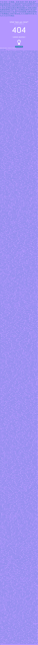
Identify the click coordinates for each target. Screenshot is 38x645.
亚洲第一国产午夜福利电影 (11, 574)
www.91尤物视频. (5, 295)
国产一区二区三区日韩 (20, 434)
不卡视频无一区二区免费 (33, 55)
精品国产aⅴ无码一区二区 (32, 336)
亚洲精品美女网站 (12, 91)
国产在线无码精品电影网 (7, 533)
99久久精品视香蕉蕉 (3, 94)
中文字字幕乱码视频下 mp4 (27, 410)
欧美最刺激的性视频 (25, 397)
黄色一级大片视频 (27, 571)
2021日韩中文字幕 (4, 540)
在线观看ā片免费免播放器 (13, 353)
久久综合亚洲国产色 (15, 534)
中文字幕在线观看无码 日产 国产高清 (12, 413)
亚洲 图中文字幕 (28, 69)
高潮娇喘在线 (2, 509)
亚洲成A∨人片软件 (16, 404)
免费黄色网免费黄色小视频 (15, 217)
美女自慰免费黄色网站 (20, 431)
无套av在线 (21, 427)
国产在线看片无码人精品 (5, 619)
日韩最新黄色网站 (34, 454)
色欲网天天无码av (8, 112)
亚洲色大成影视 (28, 100)
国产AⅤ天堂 (17, 571)
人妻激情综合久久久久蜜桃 (7, 298)
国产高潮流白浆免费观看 (15, 107)
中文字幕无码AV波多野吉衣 (13, 255)
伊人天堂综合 (19, 378)
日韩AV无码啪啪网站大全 (23, 303)
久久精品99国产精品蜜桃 (14, 389)
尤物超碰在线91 (25, 435)
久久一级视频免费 (18, 492)
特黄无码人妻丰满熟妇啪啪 (27, 157)
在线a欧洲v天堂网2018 (31, 506)
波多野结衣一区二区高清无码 (14, 396)
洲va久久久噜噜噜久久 (10, 269)
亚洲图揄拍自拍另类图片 (17, 147)
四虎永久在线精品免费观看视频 (10, 59)
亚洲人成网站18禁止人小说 (10, 629)
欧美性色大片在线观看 (22, 480)
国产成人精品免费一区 (5, 458)
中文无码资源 (11, 326)
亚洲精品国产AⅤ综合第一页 (21, 247)
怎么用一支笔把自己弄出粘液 (5, 95)
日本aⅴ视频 (34, 482)
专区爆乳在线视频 (30, 499)
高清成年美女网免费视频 (9, 642)
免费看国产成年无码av (23, 298)
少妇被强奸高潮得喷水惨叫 (13, 572)
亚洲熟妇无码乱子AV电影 (18, 595)
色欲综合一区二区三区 (10, 94)
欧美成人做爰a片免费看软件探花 (32, 406)
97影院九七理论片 (7, 62)
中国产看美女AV (3, 249)
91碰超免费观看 (7, 165)
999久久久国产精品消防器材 (4, 396)
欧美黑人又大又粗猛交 (24, 249)
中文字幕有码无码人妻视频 (17, 318)
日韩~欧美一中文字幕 (23, 150)
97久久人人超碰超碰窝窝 (28, 270)
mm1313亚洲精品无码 (27, 63)
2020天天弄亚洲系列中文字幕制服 (8, 506)
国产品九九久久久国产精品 (15, 515)
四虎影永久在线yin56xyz (9, 541)
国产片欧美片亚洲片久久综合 (10, 571)
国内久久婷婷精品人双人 (20, 423)
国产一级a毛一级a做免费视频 (31, 221)
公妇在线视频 (25, 218)
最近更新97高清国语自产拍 (26, 513)
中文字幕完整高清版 (23, 74)
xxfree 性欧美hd (18, 81)
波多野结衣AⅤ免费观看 (22, 613)
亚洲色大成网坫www (14, 581)
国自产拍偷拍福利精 (8, 260)
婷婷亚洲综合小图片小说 (11, 327)
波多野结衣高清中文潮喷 (27, 483)
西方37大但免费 (2, 404)
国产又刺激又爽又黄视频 (21, 575)
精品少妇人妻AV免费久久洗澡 (24, 515)
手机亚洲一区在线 (14, 543)
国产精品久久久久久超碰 (8, 173)
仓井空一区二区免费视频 (25, 83)
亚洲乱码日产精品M (20, 73)
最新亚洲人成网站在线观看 (26, 498)
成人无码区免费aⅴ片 (13, 168)
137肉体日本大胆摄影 (10, 231)
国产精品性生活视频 (15, 538)
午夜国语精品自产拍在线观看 (28, 242)
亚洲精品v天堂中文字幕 (13, 407)
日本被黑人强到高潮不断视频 (7, 241)
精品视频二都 (30, 141)
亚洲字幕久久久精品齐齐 (15, 343)
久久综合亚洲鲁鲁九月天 (29, 301)
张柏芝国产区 (9, 557)
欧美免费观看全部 (20, 189)
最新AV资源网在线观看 (24, 570)
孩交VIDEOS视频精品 (6, 253)
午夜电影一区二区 (19, 256)
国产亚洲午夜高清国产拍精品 (23, 65)
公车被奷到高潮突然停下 (7, 145)
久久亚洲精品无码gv (5, 627)
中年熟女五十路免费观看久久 (23, 623)
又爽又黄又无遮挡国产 (4, 136)
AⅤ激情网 (35, 133)
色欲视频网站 (18, 70)
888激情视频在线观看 (28, 182)
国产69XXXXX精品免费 (21, 505)
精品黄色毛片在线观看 (16, 454)
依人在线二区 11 (32, 152)
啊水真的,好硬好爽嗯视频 (23, 561)
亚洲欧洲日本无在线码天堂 (21, 236)
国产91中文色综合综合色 (27, 514)
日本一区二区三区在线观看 (7, 462)
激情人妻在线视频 (4, 258)
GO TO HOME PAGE (19, 46)
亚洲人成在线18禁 (6, 431)
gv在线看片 (35, 495)
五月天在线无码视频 (14, 575)
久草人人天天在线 (5, 354)
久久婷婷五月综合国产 (27, 329)
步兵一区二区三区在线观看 (11, 161)
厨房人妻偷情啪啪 (27, 72)
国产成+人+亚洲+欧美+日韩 (29, 311)
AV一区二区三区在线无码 (12, 494)
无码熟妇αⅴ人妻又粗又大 (6, 166)
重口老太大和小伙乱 (14, 388)
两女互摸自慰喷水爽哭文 (25, 462)
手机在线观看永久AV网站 (4, 218)
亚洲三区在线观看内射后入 (21, 132)
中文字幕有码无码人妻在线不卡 (14, 632)
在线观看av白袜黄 (20, 351)
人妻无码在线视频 (17, 481)
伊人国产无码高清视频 (19, 398)
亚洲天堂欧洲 (24, 158)
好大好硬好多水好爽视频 (26, 334)
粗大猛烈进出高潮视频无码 (16, 586)
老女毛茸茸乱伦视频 (13, 52)
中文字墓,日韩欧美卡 (12, 592)
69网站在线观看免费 (31, 259)
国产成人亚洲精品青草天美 (24, 632)
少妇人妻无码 (10, 83)
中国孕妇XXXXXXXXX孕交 (6, 484)
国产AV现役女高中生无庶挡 (9, 493)
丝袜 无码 (18, 504)
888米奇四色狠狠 (9, 429)
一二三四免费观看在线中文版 (32, 77)
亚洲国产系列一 (28, 566)
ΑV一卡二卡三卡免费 (31, 220)
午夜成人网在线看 (15, 480)
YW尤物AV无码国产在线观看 (27, 66)
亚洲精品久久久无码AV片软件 (5, 489)
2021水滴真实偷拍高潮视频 (24, 638)
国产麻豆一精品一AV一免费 (24, 306)
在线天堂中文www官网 (27, 494)
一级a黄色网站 (7, 355)
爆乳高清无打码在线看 (21, 495)
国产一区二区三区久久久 (6, 168)
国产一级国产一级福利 (22, 594)
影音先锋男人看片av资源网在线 (16, 535)
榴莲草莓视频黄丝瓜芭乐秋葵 (32, 308)
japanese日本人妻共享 (13, 559)
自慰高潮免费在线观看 (14, 66)
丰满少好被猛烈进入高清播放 (23, 178)
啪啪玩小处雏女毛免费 (15, 542)
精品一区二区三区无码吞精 (13, 322)
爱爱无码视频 (27, 55)
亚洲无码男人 (6, 353)
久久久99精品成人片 (22, 301)
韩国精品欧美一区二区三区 (27, 189)
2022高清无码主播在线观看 (22, 619)
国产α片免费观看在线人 (26, 258)
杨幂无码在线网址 (13, 67)
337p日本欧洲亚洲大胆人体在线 (7, 351)
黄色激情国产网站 (3, 328)
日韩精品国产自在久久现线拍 (26, 412)
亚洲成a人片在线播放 (12, 399)
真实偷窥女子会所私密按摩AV (5, 98)
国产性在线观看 (28, 257)
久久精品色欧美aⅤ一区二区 (28, 246)
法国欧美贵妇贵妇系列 (19, 627)
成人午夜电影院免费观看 (24, 224)
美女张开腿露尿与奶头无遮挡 (10, 133)
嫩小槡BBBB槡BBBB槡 (27, 310)
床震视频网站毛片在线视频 (24, 335)
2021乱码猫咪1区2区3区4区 (23, 499)
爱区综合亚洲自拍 (19, 165)
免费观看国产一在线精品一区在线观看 (21, 93)
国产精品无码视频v (18, 510)
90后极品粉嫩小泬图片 (13, 458)
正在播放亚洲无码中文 (6, 272)
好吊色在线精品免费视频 (20, 455)
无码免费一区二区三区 (32, 224)
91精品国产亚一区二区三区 (20, 133)
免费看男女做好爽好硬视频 (28, 553)
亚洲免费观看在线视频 (15, 71)
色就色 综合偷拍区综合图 (9, 144)
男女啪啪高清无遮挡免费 (8, 454)
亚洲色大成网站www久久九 (8, 162)
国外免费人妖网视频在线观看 (26, 625)
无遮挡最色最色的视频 (8, 538)
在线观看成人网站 (23, 179)
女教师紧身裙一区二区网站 (20, 293)
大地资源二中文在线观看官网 (31, 229)
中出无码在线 (30, 472)
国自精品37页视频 (8, 107)
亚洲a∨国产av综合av (16, 164)
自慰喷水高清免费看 (29, 409)
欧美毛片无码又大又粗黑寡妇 (4, 510)
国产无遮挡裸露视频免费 (13, 234)
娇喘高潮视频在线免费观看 (31, 272)
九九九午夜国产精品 (9, 480)
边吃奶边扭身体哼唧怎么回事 (16, 462)
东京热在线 (5, 374)
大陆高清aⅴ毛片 (17, 424)
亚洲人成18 (20, 99)
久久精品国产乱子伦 (32, 340)
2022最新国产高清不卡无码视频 (18, 329)
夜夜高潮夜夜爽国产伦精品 (8, 347)
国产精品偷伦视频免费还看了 (19, 269)
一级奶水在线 (17, 257)
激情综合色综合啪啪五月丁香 (15, 507)
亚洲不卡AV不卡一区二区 (11, 293)
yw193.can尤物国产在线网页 (11, 296)
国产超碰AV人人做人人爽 (25, 545)
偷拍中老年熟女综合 (4, 106)
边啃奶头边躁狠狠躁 (33, 562)
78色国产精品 (35, 508)
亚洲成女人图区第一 (28, 243)
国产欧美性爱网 (18, 545)
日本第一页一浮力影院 (27, 578)
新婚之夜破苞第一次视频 (12, 391)
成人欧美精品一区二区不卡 (27, 589)
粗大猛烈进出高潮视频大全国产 (17, 557)
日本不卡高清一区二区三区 (25, 395)
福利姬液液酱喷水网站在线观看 (18, 63)
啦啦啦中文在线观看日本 (6, 497)
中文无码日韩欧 (15, 77)
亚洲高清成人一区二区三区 (11, 336)
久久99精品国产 (19, 307)
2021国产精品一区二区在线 (9, 418)
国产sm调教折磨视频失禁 (29, 495)
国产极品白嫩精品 (9, 74)
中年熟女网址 (20, 514)
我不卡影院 (32, 138)
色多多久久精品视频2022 (10, 102)
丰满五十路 (4, 470)
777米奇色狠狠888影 (3, 72)
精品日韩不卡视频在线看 (12, 300)
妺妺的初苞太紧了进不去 (26, 248)
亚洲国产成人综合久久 (14, 569)
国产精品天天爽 (22, 622)
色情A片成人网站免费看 (27, 137)
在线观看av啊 (12, 382)
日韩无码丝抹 (9, 513)
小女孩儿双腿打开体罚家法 (31, 263)
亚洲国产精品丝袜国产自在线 (17, 549)
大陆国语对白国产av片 (32, 614)
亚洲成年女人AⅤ (26, 512)
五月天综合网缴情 (9, 163)
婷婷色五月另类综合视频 (29, 421)
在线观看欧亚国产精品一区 (23, 114)
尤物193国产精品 (24, 556)
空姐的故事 (33, 630)
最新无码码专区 (14, 183)
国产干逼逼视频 (5, 386)
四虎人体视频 (19, 477)
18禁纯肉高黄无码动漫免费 (15, 60)
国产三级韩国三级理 (17, 82)
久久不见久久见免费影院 (11, 257)
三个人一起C (33, 73)
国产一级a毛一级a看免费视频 (18, 418)
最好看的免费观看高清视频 (27, 255)
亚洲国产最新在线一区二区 (4, 572)
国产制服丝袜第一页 (17, 377)
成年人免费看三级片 (6, 628)
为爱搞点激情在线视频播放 (30, 473)
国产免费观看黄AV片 (19, 483)
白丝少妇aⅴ (14, 132)
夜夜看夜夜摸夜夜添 (19, 332)
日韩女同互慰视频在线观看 (8, 395)
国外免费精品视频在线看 (13, 247)
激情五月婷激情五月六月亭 (10, 222)
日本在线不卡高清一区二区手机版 (24, 108)
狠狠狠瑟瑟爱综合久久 (23, 626)
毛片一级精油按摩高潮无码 (29, 453)
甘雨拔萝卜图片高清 (16, 265)
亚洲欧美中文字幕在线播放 (5, 178)
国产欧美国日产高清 (12, 149)
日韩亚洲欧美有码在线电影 (7, 583)
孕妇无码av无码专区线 (14, 238)
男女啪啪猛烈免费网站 (29, 247)
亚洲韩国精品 (6, 247)
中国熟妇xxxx (26, 308)
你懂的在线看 (24, 307)
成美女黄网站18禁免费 (31, 151)
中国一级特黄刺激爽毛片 (22, 338)
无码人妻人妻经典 (11, 636)
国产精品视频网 (27, 183)
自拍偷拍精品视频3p (8, 174)
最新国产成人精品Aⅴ (6, 271)
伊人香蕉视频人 (11, 579)
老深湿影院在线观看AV (27, 267)
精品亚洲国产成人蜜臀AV (27, 590)
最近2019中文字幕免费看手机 (12, 419)
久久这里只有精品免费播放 (6, 569)
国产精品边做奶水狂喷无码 (25, 292)
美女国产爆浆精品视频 (3, 293)
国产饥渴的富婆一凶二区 (21, 421)
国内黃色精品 (27, 315)
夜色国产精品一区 (5, 187)
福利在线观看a (11, 552)
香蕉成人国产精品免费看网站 (8, 410)
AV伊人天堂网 (34, 472)
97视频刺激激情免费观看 (10, 631)
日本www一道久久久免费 (27, 90)
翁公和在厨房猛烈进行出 (24, 325)
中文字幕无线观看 (22, 193)
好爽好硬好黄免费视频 (6, 505)
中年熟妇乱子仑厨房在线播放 (31, 307)
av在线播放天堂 (16, 326)
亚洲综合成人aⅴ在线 (25, 478)
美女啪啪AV (9, 430)
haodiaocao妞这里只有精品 (20, 379)
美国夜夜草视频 (22, 241)
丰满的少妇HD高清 (32, 433)
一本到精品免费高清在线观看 (24, 217)
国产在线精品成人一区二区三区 (14, 305)
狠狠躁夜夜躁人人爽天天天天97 (30, 411)
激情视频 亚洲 (10, 106)
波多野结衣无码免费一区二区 (18, 591)
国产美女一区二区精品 (28, 168)
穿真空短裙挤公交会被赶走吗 (9, 463)
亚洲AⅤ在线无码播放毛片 (25, 319)
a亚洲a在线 (17, 320)
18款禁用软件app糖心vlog (12, 80)
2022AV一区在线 (31, 163)
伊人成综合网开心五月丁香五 (4, 632)
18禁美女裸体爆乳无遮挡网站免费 (31, 237)
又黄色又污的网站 (21, 242)
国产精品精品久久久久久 (31, 155)
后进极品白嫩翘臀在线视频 (14, 237)
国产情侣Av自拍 (16, 479)
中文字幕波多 (6, 213)
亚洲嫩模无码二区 (19, 432)
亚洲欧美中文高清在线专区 (11, 113)
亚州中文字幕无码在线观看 (28, 458)
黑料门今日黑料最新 (24, 181)
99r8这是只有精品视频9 (10, 568)
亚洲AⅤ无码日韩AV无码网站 (24, 304)
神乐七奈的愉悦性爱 (33, 563)
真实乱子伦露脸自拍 (14, 98)
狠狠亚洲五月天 (32, 426)
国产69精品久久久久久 (25, 212)
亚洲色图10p (35, 84)
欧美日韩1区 (34, 383)
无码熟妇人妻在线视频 (12, 627)
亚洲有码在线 (22, 571)
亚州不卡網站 (7, 620)
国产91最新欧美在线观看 (29, 156)
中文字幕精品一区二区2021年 (23, 534)
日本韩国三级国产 (18, 550)
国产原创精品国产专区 (15, 344)
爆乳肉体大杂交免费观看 (28, 223)
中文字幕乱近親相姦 (9, 640)
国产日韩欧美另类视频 (33, 145)
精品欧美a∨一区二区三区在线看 (32, 327)
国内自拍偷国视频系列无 (20, 228)
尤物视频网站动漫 (32, 81)
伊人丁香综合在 (26, 488)
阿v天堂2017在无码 (23, 87)
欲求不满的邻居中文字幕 (30, 239)
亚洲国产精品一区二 (29, 317)
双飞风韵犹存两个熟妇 (24, 177)
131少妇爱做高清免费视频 (28, 585)
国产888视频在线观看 (6, 317)
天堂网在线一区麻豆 (25, 496)
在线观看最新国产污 (22, 100)
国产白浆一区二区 (21, 581)
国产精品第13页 (10, 386)
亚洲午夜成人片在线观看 (11, 426)
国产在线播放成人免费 (14, 380)
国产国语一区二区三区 (31, 88)
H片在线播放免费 (21, 140)
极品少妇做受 (23, 70)
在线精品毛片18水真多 (14, 99)
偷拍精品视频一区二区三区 (16, 341)
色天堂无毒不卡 (13, 422)
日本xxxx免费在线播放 (22, 430)
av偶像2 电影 (7, 405)
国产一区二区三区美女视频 (26, 138)
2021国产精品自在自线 (29, 464)
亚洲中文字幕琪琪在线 (12, 405)
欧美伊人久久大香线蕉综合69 (7, 461)
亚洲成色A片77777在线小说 (32, 378)
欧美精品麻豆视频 (20, 157)
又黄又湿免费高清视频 (27, 541)
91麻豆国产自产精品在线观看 (31, 613)
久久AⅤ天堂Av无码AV (12, 635)
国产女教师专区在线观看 (21, 142)
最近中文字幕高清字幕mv (12, 228)
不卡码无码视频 (16, 567)
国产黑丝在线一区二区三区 (33, 634)
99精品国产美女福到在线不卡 (18, 56)
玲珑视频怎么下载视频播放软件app (30, 103)
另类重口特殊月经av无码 (12, 485)
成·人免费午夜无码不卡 (33, 191)
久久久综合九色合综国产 (23, 62)
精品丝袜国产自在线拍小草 (11, 97)
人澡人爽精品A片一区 (6, 562)
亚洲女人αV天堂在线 (6, 233)
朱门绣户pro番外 (33, 295)
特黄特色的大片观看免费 (14, 352)
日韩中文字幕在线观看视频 (31, 477)
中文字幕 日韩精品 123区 (21, 425)
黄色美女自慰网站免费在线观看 (12, 511)
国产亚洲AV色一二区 (32, 147)
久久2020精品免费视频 (18, 171)
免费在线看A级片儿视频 (24, 102)
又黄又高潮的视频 (32, 315)
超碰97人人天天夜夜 (8, 535)
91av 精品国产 (19, 184)
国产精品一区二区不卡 (22, 84)
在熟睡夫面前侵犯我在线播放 (17, 640)
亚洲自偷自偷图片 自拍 (29, 575)
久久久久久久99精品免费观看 (10, 424)
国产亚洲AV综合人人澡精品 (20, 328)
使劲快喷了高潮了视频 (8, 191)
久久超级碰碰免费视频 (11, 275)
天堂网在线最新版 (29, 621)
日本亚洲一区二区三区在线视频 (8, 475)
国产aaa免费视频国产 (16, 384)
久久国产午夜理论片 (33, 319)
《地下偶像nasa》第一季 (20, 72)
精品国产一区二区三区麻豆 (6, 306)
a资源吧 (3, 408)
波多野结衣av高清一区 (31, 552)
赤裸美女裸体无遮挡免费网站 (32, 111)
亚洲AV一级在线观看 (26, 326)
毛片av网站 (8, 380)
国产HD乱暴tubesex (23, 257)
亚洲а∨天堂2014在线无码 (32, 408)
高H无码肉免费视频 (3, 516)
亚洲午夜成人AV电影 (25, 96)
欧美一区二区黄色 (9, 586)
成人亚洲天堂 (26, 244)
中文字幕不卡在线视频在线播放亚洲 (22, 419)
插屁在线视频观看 (33, 112)
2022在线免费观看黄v (8, 549)
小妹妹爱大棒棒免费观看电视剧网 (27, 414)
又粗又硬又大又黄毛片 (26, 295)
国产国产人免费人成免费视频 (28, 418)
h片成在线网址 (6, 544)
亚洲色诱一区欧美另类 (27, 403)
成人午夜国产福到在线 (23, 60)
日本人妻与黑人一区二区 (6, 338)
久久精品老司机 (12, 488)
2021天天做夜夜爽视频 (12, 55)
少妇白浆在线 (12, 58)
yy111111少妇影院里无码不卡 (23, 219)
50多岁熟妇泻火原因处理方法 (21, 399)
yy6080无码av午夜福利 (3, 633)
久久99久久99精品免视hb (4, 244)
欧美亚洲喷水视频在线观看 (27, 337)
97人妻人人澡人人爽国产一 (26, 487)
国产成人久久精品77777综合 (9, 153)
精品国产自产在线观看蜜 (33, 424)
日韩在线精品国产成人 (11, 564)
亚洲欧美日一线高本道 (4, 266)
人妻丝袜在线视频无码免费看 (11, 639)
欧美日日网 (3, 463)
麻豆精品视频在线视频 (24, 558)
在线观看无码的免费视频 (17, 493)
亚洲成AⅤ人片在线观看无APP (22, 511)
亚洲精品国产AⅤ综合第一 (28, 254)
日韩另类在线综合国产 (18, 348)
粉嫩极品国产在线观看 (12, 354)
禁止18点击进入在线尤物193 (30, 400)
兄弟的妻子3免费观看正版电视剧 (8, 329)
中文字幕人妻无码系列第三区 (16, 478)
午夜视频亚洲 (27, 273)
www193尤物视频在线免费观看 (31, 628)
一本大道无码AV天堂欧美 (19, 246)
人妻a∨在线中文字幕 (7, 323)
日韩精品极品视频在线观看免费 (12, 402)
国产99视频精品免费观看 (12, 545)
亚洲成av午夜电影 (19, 218)
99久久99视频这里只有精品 (19, 631)
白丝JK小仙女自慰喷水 (33, 571)
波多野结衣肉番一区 (17, 249)
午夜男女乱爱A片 (17, 222)
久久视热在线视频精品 (23, 188)
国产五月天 (13, 406)
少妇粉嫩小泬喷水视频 (11, 314)
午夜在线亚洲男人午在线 (27, 627)
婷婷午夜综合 (27, 140)
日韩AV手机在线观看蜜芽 (17, 83)
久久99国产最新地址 (29, 84)
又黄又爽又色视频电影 (22, 542)
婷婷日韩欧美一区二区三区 (19, 226)
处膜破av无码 (6, 492)
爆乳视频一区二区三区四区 (30, 271)
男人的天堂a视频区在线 (32, 238)
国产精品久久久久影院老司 (16, 254)
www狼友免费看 (31, 83)
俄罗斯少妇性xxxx (12, 381)
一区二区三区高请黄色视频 (15, 298)
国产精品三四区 (4, 419)
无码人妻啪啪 (13, 104)
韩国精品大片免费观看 (15, 241)
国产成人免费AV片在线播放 (15, 638)
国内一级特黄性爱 (21, 75)
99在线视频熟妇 (13, 484)
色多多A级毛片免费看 (8, 114)
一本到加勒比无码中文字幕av (21, 391)
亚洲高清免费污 (2, 421)
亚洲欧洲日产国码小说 (22, 406)
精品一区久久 (35, 62)
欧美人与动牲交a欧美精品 (17, 395)
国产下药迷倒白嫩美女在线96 (27, 415)
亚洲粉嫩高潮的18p (4, 426)
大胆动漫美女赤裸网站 (9, 82)
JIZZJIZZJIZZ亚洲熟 (26, 91)
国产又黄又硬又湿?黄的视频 (4, 432)
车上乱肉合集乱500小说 (10, 138)
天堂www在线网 (35, 260)
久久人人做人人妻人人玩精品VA (6, 428)
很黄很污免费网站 (32, 79)
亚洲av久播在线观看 (19, 149)
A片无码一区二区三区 (20, 543)
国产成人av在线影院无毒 (14, 390)
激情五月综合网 (25, 230)
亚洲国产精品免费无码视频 (33, 306)
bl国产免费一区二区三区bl (18, 110)
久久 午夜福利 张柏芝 (11, 476)
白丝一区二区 (27, 328)
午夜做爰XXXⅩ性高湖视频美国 (17, 180)
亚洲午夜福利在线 (14, 580)
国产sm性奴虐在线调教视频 (7, 467)
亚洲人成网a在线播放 (5, 326)
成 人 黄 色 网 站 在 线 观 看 (11, 72)
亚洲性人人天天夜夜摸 (32, 192)
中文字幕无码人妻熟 (17, 151)
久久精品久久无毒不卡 (12, 261)
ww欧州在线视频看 (10, 433)
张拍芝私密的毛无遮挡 (4, 415)
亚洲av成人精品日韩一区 (14, 456)
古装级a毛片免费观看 (24, 378)
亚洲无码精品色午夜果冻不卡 (26, 165)
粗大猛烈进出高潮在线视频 (21, 136)
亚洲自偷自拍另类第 (8, 542)
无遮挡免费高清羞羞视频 (12, 212)
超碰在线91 (13, 626)
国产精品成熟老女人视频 (8, 319)
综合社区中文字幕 (25, 429)
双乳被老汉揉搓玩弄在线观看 (20, 182)
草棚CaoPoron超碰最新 (4, 340)
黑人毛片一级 (4, 334)
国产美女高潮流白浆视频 (32, 99)
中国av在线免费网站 (27, 97)
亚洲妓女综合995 (30, 507)
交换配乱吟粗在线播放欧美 (11, 93)
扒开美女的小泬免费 (5, 54)
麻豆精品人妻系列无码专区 (8, 466)
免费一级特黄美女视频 (10, 258)
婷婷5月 (22, 254)
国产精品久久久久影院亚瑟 (21, 402)
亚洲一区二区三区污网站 (9, 487)
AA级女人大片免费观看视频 (10, 158)
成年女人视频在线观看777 (23, 461)
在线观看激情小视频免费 (8, 169)
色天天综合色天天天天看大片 (30, 391)
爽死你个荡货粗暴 (13, 313)
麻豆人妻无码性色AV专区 (25, 148)
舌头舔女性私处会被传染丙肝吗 (7, 548)
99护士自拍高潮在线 (34, 420)
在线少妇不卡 (18, 469)
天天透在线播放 (6, 423)
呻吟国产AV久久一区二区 (24, 341)
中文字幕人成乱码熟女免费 (31, 261)
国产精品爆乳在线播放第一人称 (7, 637)
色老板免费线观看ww (29, 489)
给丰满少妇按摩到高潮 (14, 75)
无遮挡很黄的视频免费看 (19, 172)
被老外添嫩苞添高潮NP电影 (19, 636)
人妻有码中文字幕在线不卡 (8, 385)
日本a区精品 (29, 475)
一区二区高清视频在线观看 (9, 171)
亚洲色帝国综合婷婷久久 (12, 190)
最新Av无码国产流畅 (10, 249)
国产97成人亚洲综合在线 (17, 642)
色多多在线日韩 (16, 143)
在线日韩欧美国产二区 (10, 615)
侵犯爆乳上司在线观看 (18, 589)
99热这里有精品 (9, 486)
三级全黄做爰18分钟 (4, 314)
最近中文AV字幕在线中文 (20, 554)
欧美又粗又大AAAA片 (6, 68)
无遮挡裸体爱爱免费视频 (12, 218)
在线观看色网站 (19, 485)
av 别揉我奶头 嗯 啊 (29, 320)
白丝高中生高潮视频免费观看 (18, 244)
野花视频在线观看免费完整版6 (30, 76)
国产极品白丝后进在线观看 (16, 346)
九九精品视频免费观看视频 (10, 593)
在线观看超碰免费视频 (12, 554)
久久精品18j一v (11, 266)
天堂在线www (34, 470)
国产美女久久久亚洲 (21, 233)
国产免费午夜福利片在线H (21, 186)
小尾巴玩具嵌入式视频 (30, 619)
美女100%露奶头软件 (30, 548)
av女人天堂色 (26, 455)
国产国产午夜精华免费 (12, 54)
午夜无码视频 (28, 179)
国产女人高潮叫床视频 (28, 502)
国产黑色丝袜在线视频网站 (22, 380)
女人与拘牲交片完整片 (4, 270)
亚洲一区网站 (16, 382)
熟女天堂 (1, 472)
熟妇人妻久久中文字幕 (27, 324)
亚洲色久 (28, 485)
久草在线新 (24, 387)
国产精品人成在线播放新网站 (19, 488)
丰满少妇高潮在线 (6, 330)
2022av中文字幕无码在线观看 (30, 620)
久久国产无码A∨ (32, 545)
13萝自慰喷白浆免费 (22, 167)
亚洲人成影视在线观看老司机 (26, 348)
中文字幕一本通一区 (29, 399)
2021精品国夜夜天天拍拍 (21, 566)
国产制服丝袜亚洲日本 (33, 245)
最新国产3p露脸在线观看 (12, 115)
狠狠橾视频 (20, 326)
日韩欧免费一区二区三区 (19, 294)
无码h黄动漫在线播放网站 (24, 82)
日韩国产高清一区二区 (29, 422)
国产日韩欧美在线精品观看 (6, 229)
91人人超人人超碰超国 (7, 331)
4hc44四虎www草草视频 (31, 347)
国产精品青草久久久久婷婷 (30, 587)
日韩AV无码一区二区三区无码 (10, 502)
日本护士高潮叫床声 (13, 184)
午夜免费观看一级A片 (6, 157)
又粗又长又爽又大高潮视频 (7, 254)
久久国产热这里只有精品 (29, 240)
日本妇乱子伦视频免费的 (6, 232)
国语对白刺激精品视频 (32, 82)
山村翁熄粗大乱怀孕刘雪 (13, 500)
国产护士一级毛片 (32, 162)
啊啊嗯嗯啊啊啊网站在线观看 (14, 178)
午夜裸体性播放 (8, 216)
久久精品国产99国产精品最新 (16, 76)
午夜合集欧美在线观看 (23, 272)
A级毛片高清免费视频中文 (19, 97)
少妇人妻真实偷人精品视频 (23, 538)
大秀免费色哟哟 (18, 195)
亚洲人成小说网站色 (28, 484)
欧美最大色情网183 (25, 340)
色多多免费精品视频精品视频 (18, 641)
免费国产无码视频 (33, 487)
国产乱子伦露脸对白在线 (23, 344)
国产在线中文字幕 (24, 583)
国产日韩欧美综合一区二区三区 (31, 390)
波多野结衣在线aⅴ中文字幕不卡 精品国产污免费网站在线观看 (16, 539)
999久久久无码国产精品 (33, 515)
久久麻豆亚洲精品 (22, 265)
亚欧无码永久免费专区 (29, 136)
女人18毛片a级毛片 (12, 482)
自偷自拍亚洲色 (18, 52)
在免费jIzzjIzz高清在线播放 (16, 175)
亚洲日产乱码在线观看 (12, 378)
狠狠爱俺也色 (11, 498)
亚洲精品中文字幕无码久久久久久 (29, 584)
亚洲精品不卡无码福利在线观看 (22, 374)
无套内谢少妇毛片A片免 (3, 307)
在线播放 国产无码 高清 (27, 105)
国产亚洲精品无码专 (27, 268)
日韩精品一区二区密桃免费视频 (24, 194)
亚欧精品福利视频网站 (28, 557)
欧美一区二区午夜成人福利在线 (29, 564)
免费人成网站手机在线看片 (31, 583)
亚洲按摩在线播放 (7, 92)
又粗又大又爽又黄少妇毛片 (17, 498)
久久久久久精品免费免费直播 (10, 401)
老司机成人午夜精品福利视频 (4, 379)
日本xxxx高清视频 (34, 58)
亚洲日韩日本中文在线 (7, 325)
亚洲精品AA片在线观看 (19, 551)
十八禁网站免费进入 (13, 497)
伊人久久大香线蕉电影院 (4, 398)
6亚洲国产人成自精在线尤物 (6, 75)
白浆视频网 (24, 216)
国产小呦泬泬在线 (32, 222)
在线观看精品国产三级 (5, 91)
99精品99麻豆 (29, 218)
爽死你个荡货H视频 (28, 113)
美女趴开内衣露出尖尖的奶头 (20, 313)
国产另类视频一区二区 (12, 152)
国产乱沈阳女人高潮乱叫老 (28, 252)
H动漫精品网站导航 (12, 492)
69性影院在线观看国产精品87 (6, 345)
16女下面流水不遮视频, (8, 478)
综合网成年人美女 (26, 94)
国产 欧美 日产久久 (35, 110)
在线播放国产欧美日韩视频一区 (12, 566)
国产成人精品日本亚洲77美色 (20, 592)
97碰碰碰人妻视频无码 (31, 176)
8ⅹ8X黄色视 (9, 104)
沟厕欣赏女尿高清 (10, 65)
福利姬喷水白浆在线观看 (23, 71)
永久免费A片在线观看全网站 (15, 577)
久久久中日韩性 (33, 267)
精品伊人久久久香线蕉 (22, 271)
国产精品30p (33, 498)
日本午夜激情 (17, 297)
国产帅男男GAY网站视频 (12, 156)
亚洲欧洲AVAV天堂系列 (22, 213)
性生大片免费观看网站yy (24, 141)
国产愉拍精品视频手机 (18, 629)
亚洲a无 (30, 454)
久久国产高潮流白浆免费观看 (30, 555)
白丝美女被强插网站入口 (15, 430)
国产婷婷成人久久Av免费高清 (23, 238)
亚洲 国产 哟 (28, 167)
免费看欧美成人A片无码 (30, 417)
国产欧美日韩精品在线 (18, 321)
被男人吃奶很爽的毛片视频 (10, 321)
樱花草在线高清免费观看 (9, 220)
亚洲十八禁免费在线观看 (10, 137)
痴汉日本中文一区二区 (14, 417)
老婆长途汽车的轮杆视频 (20, 80)
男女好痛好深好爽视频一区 (5, 623)
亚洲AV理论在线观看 (25, 162)
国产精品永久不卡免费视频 (16, 101)
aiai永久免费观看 (3, 103)
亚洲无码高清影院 (8, 193)
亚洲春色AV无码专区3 (8, 344)
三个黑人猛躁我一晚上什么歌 (6, 457)
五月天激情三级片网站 (11, 376)
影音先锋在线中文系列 (16, 169)
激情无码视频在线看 (3, 64)
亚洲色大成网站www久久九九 (7, 167)
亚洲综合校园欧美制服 (14, 349)
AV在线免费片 (23, 620)
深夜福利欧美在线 (19, 574)
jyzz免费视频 (28, 356)
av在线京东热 (20, 436)
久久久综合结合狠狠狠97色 (17, 576)
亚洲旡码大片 (35, 384)
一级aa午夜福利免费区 (18, 593)
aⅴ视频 (23, 557)
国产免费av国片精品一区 (15, 643)
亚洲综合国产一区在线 (3, 172)
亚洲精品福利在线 (16, 65)
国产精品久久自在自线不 (32, 544)
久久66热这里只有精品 (15, 618)
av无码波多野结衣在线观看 (13, 309)
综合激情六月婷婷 (24, 467)
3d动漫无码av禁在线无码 (15, 613)
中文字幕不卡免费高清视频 (10, 308)
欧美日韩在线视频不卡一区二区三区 (27, 533)
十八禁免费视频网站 (24, 151)
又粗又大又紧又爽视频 (12, 432)
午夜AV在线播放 (9, 235)
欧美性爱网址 (26, 634)
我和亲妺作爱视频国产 (26, 266)
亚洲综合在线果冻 (22, 404)
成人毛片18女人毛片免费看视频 (8, 491)
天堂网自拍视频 (2, 73)
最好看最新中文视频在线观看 (30, 594)
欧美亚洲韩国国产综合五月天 (26, 314)
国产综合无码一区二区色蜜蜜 (32, 471)
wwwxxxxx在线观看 (32, 169)
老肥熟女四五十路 (19, 152)
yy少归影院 (4, 137)
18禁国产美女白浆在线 (10, 103)
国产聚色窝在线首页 (5, 592)
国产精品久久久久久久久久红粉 (19, 252)
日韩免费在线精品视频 (4, 485)
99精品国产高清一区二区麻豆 (20, 67)
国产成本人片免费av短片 (16, 345)
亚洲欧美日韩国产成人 (23, 476)
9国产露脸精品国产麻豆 (11, 172)
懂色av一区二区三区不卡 (10, 563)
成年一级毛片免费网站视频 (30, 480)
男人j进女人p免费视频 (20, 494)
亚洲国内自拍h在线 (8, 499)
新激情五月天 (29, 461)
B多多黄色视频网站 (7, 61)
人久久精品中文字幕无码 (32, 435)
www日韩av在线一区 (28, 309)
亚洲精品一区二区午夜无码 (27, 154)
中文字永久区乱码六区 (5, 303)
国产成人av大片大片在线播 (5, 573)
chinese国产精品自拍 (21, 633)
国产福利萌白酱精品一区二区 (11, 470)
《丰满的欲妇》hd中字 (20, 584)
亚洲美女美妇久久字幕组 (18, 299)
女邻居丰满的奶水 (28, 349)
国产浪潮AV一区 (5, 578)
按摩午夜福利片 (3, 93)
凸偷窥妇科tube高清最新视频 (7, 139)
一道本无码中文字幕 (30, 54)
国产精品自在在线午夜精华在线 (7, 414)
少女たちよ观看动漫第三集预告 (17, 533)
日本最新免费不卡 (29, 559)
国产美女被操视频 (28, 540)
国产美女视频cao (31, 534)
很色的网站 (15, 189)
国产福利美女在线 (16, 433)
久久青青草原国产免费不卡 (6, 638)
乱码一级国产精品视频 (10, 536)
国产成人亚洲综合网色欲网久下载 (25, 64)
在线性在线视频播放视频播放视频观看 (23, 85)
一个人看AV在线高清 (27, 251)
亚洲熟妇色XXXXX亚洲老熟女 (23, 77)
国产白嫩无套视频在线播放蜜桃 (29, 146)
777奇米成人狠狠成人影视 (27, 299)
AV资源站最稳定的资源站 (16, 555)
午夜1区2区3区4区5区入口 (20, 300)
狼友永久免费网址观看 (16, 155)
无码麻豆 (17, 406)
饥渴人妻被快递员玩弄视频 (33, 638)
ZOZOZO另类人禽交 (6, 305)
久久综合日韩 (16, 594)
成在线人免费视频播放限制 (27, 398)
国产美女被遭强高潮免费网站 (32, 71)
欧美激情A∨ (16, 242)
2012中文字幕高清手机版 (5, 634)
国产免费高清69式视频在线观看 (32, 511)
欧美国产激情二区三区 (13, 134)
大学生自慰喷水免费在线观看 (7, 248)
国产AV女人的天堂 (19, 470)
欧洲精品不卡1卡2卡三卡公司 (31, 567)
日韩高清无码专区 (18, 245)
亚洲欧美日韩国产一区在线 (20, 383)
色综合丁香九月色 (29, 539)
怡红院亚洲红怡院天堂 (31, 219)
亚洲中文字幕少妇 (24, 54)
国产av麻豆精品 (35, 502)
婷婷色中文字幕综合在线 (28, 641)
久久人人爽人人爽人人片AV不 (14, 111)
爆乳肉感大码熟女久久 (24, 115)
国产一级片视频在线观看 (29, 274)
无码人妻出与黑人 (11, 56)
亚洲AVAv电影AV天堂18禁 (4, 635)
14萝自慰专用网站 (20, 630)
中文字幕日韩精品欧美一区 (9, 576)
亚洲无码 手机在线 (32, 624)
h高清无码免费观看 (29, 505)
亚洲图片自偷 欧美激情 (6, 400)
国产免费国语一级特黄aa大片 (25, 253)
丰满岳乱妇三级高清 (4, 460)
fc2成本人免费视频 (21, 310)
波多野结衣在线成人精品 (16, 176)
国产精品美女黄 (5, 240)
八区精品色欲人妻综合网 (25, 81)
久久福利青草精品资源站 (15, 400)
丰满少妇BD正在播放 (30, 561)
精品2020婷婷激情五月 (15, 490)
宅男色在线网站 (3, 429)
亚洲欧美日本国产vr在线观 (15, 219)
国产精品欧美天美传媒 (30, 467)
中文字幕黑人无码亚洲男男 (13, 619)
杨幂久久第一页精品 (7, 596)
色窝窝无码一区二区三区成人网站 (21, 261)
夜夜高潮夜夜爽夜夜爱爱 (29, 633)
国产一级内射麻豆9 (20, 544)
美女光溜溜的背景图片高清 (27, 294)
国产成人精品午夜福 (31, 596)
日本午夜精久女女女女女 (18, 506)
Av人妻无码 (16, 505)
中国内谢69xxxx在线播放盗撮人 (17, 556)
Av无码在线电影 (26, 631)
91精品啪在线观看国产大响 (16, 473)
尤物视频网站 (6, 636)
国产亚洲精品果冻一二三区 (11, 590)
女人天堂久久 (30, 586)
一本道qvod (32, 497)
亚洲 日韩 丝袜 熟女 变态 (17, 386)
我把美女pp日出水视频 (15, 139)
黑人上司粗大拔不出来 (27, 73)
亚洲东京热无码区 (32, 432)
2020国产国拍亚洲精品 (22, 221)
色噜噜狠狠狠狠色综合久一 (18, 568)
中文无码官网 (29, 343)
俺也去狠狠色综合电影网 (22, 417)
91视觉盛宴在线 (7, 66)
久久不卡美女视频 (4, 135)
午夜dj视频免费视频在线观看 (7, 626)
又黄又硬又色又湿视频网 (16, 260)
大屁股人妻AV (2, 425)
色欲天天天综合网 (4, 256)
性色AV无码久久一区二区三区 (4, 381)
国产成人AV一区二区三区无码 (27, 482)
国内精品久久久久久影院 (22, 413)
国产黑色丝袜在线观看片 (11, 383)
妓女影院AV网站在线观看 (34, 217)
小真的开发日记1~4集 (25, 147)
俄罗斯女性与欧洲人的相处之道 (27, 180)
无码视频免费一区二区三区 (20, 323)
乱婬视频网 (18, 333)
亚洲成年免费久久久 (8, 421)
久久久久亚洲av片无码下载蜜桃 (27, 353)
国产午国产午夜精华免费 (18, 258)
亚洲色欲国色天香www (9, 377)
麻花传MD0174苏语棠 (12, 270)
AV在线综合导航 (22, 384)
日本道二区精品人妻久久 (7, 474)
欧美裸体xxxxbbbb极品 (26, 420)
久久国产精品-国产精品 (20, 183)
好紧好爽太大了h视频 (24, 175)
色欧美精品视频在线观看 (6, 194)
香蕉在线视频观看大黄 (33, 376)
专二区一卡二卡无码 (15, 221)
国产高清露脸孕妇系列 (11, 398)
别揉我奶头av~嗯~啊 (16, 637)
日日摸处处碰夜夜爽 (33, 326)
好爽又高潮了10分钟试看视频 (15, 145)
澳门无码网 (8, 87)
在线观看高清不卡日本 (22, 394)
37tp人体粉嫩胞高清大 (32, 85)
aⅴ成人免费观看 (28, 110)
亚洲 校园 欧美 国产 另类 (33, 256)
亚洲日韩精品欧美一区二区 (24, 305)
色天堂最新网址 (19, 340)
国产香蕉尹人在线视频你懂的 (10, 403)
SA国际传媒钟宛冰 (11, 148)
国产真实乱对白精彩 (13, 356)
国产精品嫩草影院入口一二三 (15, 53)
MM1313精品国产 (3, 82)
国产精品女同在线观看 (25, 332)
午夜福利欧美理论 (11, 420)
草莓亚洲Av (24, 110)
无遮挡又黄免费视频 (33, 160)
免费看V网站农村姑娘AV (18, 420)
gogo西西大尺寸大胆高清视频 (24, 342)
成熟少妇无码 (8, 417)
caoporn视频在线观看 (12, 496)
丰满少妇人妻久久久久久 (28, 166)
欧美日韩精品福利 (15, 140)
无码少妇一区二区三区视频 (17, 316)
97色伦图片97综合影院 (13, 312)
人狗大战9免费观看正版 (15, 428)
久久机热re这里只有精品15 (11, 264)
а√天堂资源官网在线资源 (5, 105)
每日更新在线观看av (33, 266)
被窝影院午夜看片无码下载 (23, 428)
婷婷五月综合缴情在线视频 (31, 573)
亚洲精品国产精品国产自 (26, 171)
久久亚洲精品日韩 (9, 223)
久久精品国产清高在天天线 (19, 375)
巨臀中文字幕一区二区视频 (32, 331)
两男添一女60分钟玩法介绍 (32, 570)
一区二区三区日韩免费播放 (6, 514)
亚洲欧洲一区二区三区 (7, 582)
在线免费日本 (14, 73)
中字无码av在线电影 (14, 457)
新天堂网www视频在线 (32, 178)
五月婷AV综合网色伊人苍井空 (20, 95)
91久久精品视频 (19, 212)
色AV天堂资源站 (33, 258)
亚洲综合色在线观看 (23, 260)
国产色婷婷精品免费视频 (6, 507)
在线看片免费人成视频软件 (7, 176)
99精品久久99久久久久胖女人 (14, 303)
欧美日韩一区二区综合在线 (16, 177)
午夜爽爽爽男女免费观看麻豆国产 (18, 466)
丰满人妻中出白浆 (33, 334)
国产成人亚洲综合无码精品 (4, 261)
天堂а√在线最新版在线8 (13, 233)
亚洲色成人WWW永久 (22, 225)
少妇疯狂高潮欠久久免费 (29, 404)
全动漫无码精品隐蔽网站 (20, 497)
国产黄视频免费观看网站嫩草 (32, 195)
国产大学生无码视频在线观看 (26, 565)
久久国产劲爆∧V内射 (21, 243)
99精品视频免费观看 (21, 569)
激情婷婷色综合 (9, 406)
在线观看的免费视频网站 (25, 318)
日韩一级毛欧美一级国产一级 (12, 374)
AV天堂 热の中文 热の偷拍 (28, 143)
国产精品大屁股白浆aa (9, 63)
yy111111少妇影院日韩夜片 (6, 88)
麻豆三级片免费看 (13, 165)
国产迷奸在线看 (24, 485)
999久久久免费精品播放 (11, 86)
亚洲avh (28, 380)
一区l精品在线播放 (7, 621)
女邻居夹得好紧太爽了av (20, 113)
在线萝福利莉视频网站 (12, 423)
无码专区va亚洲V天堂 (23, 155)
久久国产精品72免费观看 (25, 191)
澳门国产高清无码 (20, 267)
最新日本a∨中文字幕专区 (28, 572)
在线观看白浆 (25, 172)
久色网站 (30, 465)
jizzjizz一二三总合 (29, 95)
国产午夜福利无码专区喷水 (24, 88)
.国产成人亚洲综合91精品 (6, 390)
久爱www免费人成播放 (20, 174)
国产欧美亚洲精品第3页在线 (26, 576)
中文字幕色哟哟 (3, 252)
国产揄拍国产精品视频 (25, 388)
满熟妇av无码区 (11, 244)
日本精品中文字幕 (25, 256)
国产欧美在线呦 (18, 54)
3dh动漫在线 (9, 238)
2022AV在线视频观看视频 (4, 212)
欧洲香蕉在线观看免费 (32, 455)
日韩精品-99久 (18, 513)
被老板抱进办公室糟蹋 (7, 301)
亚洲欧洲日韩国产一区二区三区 (19, 187)
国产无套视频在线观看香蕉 (7, 459)
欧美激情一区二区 (11, 641)
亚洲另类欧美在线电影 (29, 491)
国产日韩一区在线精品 (19, 614)
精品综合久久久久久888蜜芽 (7, 346)
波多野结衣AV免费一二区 (21, 168)
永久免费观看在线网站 (16, 471)
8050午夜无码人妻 (31, 355)
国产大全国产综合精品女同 (7, 183)
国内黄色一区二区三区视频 (15, 88)
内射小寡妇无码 (33, 299)
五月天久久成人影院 (30, 74)
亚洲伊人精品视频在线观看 (12, 333)
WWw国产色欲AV (16, 427)
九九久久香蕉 (31, 640)
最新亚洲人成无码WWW (27, 630)
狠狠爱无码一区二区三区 (28, 383)
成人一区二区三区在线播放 (4, 630)
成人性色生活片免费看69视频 (27, 470)
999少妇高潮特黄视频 (8, 132)
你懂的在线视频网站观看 (20, 560)
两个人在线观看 (14, 351)
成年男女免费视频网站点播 (9, 147)
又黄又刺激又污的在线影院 (13, 243)
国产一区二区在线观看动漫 (9, 509)
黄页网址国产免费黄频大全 (14, 57)
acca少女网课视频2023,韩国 (15, 61)
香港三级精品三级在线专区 (15, 194)
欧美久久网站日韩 (5, 190)
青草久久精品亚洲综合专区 (9, 471)
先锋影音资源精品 (19, 405)
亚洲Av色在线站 (5, 498)
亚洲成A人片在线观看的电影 (30, 89)
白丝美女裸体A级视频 (6, 224)
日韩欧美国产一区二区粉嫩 (7, 577)
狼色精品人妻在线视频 (31, 344)
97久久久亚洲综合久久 (3, 78)
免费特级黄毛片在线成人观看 (32, 93)
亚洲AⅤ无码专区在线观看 (21, 240)
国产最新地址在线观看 (11, 315)
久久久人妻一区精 (9, 140)
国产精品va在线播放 (4, 465)
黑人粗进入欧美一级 (23, 229)
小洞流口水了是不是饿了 (28, 543)
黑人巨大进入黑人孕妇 (13, 142)
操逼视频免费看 (23, 469)
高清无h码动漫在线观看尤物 (32, 429)
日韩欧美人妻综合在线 (4, 69)
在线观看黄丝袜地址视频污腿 (20, 540)
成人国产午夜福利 (27, 577)
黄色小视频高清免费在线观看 (24, 107)
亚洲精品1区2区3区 (11, 465)
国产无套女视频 (26, 375)
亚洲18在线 (24, 475)
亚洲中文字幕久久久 (6, 356)
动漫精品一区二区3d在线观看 (20, 381)
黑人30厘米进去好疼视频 (30, 190)
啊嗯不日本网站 (7, 456)
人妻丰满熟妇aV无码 (22, 317)
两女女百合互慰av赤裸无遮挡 (7, 160)
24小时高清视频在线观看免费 (9, 387)
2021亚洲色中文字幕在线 (24, 153)
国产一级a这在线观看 (26, 376)
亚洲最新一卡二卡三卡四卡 (6, 352)
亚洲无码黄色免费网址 (4, 537)
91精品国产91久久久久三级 (17, 509)
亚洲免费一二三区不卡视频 (13, 415)
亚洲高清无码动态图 (8, 555)
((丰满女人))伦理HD (30, 407)
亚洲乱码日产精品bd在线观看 (14, 342)
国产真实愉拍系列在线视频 (7, 108)
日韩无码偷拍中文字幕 (4, 494)
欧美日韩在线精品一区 (8, 221)
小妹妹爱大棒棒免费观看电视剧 (20, 502)
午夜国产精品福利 (17, 141)
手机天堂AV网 (7, 488)
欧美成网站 (12, 505)
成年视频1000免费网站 (10, 479)
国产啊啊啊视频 (14, 174)
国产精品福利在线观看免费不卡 (32, 181)
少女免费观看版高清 (18, 158)
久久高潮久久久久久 (3, 639)
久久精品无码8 (28, 158)
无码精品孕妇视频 (28, 401)
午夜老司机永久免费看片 (29, 592)
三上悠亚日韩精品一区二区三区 (8, 185)
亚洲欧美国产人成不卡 (25, 68)
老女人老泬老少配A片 (22, 491)
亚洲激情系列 (12, 181)
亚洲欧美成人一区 (20, 512)
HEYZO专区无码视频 (13, 379)
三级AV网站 (9, 343)
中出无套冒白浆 (16, 465)
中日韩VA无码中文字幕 (16, 179)
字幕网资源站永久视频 (15, 311)
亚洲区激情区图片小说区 (6, 236)
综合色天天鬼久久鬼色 (14, 489)
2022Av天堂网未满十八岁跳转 (13, 633)
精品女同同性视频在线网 (16, 188)
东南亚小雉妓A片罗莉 (26, 595)
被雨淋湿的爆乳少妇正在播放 (25, 231)
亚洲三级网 (19, 355)
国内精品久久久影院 (15, 408)
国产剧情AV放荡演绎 (34, 403)
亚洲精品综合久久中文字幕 (32, 556)
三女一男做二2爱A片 (10, 567)
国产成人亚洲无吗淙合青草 (11, 540)
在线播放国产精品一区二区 (7, 556)
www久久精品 (8, 422)
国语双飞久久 (28, 580)
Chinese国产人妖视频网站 (17, 373)
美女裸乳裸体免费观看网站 (28, 228)
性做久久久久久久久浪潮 (9, 77)
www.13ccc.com (21, 311)
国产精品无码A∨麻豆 (31, 106)
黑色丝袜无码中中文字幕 (22, 457)
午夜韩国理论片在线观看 (24, 101)
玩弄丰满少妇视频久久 (6, 313)
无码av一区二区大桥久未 (17, 185)
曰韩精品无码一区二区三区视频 (29, 174)
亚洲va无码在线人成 (15, 214)
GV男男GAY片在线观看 (31, 60)
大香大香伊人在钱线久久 (34, 395)
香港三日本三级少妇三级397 (18, 295)
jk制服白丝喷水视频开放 (12, 154)
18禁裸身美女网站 (14, 495)
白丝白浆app (27, 381)
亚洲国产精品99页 (20, 572)
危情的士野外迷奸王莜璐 (26, 509)
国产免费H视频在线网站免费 (21, 409)
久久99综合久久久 (22, 320)
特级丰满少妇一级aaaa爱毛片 (23, 331)
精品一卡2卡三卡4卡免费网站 (18, 616)
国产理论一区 (20, 66)
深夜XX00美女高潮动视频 (17, 468)
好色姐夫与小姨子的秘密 (5, 579)
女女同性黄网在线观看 (26, 618)
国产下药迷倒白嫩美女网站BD (11, 256)
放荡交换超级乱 (33, 541)
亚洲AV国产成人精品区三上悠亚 (15, 570)
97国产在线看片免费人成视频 (10, 551)
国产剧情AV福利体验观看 (32, 588)
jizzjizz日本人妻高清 (33, 579)
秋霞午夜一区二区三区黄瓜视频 (18, 350)
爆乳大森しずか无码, (20, 578)
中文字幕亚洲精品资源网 (33, 631)
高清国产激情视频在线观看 (18, 266)
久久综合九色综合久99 (16, 472)
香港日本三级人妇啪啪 (33, 388)
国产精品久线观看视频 (5, 195)
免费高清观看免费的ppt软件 (24, 222)
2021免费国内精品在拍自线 (9, 143)
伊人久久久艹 (28, 547)
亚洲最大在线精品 (34, 243)
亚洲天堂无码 (11, 537)
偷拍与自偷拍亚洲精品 (29, 387)
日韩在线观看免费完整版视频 (18, 563)
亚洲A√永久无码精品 (3, 257)
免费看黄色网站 (25, 544)
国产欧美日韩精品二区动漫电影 (17, 216)
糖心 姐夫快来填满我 (32, 115)
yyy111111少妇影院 (4, 315)
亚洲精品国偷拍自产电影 (33, 342)
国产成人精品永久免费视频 (30, 236)
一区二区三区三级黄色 (27, 581)
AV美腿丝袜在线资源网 (8, 100)
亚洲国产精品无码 (13, 392)
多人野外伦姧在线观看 (9, 624)
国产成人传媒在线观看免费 (7, 643)
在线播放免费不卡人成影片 (7, 99)
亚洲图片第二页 (23, 53)
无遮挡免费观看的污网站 (29, 61)
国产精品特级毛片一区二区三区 (29, 86)
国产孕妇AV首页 (22, 61)
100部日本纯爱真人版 (16, 587)
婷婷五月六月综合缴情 (8, 384)
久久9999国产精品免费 (10, 585)
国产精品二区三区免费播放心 (20, 453)
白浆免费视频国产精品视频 (18, 337)
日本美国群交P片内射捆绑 (16, 235)
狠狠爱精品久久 (28, 503)
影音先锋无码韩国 (30, 149)
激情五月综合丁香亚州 (19, 482)
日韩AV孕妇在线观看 (34, 338)
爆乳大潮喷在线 (12, 634)
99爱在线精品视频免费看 (29, 431)
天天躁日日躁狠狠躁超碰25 (22, 559)
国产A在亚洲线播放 (34, 629)
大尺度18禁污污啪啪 (34, 405)
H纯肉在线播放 (30, 184)
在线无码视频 (24, 550)
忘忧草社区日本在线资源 (32, 65)
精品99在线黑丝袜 (16, 537)
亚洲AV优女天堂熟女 (23, 507)
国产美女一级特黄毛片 (29, 132)
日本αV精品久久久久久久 (29, 639)
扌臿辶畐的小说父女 (25, 640)
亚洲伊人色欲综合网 (26, 432)
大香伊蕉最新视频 (18, 314)
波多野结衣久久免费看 (32, 230)
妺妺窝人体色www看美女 (31, 500)
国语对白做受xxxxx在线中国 (27, 264)
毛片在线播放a (4, 402)
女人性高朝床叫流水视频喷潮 (25, 481)
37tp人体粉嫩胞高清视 (12, 560)
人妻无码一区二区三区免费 (19, 308)
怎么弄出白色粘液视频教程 (13, 628)
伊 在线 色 (12, 416)
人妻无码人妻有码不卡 (14, 459)
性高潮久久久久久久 (14, 92)
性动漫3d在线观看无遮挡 (29, 622)
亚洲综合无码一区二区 (13, 85)
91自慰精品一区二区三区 (5, 274)
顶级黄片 (32, 412)
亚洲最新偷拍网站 (20, 92)
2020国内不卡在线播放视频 (16, 412)
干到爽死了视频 (25, 234)
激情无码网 (22, 577)
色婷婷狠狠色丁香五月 (7, 584)
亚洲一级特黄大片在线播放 (24, 336)
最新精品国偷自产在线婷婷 (12, 503)
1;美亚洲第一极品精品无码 (32, 632)
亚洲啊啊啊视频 (29, 346)
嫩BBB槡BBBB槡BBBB (16, 558)
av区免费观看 (21, 382)
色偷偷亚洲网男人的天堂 (26, 405)
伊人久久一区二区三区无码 (12, 578)
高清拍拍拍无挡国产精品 (27, 351)
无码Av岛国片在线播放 (3, 182)
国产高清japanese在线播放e (12, 109)
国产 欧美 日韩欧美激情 (22, 459)
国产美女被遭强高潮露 (25, 493)
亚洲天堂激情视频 (9, 225)
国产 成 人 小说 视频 (21, 349)
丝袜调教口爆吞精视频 (24, 259)
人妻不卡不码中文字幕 (32, 504)
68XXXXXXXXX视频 (3, 624)
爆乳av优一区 (23, 393)
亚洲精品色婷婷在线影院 (31, 150)
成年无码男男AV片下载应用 (14, 62)
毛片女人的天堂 (2, 453)
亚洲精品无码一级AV (16, 262)
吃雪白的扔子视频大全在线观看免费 (16, 562)
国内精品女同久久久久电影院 (28, 554)
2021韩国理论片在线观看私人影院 (14, 622)
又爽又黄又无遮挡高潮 (5, 500)
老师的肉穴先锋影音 (20, 312)
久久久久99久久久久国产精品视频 (28, 354)
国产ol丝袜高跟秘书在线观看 (22, 407)
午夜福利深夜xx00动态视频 (10, 320)
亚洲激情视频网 (13, 397)
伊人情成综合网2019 (24, 586)
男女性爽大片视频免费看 (20, 270)
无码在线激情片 (5, 148)
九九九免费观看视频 (19, 154)
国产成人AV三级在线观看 (29, 59)
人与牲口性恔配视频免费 (7, 504)
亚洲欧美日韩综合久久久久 (19, 137)
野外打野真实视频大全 (31, 538)
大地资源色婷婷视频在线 (5, 399)
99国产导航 (2, 213)
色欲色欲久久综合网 (11, 245)
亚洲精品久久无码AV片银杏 (7, 188)
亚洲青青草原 (28, 225)
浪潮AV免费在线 (19, 353)
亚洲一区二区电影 (28, 109)
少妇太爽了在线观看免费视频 (15, 229)
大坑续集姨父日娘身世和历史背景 (23, 192)
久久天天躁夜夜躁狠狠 (11, 78)
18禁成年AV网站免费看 (22, 474)
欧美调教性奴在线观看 (22, 582)
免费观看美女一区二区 (3, 455)
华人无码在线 (30, 232)
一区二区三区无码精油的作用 (21, 190)
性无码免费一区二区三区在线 (5, 294)
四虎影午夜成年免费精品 (9, 625)
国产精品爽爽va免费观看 (9, 316)
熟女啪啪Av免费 (28, 393)
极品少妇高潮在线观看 (28, 80)
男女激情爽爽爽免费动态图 (28, 312)
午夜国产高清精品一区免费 (4, 512)
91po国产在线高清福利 (26, 568)
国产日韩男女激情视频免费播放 (28, 617)
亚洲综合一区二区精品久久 (29, 392)
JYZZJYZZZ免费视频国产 (30, 402)
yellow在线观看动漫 (27, 615)
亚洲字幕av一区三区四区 (19, 90)
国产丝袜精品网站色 (28, 233)
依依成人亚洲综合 (11, 187)
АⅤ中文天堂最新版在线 (16, 150)
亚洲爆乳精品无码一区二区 (25, 468)
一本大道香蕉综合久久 (28, 569)
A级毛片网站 (23, 76)
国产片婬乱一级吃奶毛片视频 (21, 356)
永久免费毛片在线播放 (8, 259)
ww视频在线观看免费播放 (20, 268)
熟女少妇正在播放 (15, 273)
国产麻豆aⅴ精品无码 (28, 423)
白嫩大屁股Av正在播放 (25, 316)
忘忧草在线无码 (22, 345)
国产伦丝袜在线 (29, 394)
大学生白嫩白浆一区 (28, 302)
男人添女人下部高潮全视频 (11, 455)
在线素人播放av (11, 594)
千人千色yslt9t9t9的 (28, 384)
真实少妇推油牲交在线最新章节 (18, 541)
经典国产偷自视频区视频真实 (9, 337)
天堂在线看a (31, 341)
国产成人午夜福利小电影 (17, 487)
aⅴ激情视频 (30, 642)
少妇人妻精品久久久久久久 (4, 304)
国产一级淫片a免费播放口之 (11, 268)
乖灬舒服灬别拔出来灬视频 (32, 244)
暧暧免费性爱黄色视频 (27, 159)
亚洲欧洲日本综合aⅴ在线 (33, 164)
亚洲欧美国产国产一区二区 (11, 546)
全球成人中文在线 (13, 411)
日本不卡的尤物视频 (10, 189)
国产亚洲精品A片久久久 (5, 234)
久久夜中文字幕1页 (15, 223)
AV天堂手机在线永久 (15, 239)
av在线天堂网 (5, 476)
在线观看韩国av (9, 239)
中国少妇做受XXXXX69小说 (17, 162)
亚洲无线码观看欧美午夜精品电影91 (16, 68)
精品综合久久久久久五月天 (24, 424)
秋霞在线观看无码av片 (23, 596)
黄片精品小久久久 (20, 251)
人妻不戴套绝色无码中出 (22, 57)
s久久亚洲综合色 (34, 589)
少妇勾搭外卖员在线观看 (19, 617)
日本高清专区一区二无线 (14, 166)
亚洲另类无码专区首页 (10, 252)
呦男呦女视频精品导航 (21, 274)
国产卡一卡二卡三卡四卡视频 (20, 401)
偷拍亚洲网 (33, 566)
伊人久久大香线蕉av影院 (15, 582)
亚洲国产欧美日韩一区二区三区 (30, 215)
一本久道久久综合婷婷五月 (19, 516)
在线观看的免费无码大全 (6, 416)
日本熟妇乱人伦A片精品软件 (4, 246)
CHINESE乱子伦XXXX (22, 239)
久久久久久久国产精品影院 (12, 307)
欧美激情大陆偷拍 (10, 588)
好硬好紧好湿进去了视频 (28, 161)
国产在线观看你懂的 (30, 213)
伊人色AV (28, 114)
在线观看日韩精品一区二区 (28, 350)
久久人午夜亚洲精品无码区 (16, 79)
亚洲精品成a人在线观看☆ (24, 163)
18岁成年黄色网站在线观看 (23, 173)
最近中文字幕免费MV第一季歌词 (11, 501)
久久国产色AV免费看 (8, 177)
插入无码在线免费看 (16, 173)
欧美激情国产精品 (24, 195)
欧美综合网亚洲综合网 (12, 469)
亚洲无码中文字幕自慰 (10, 595)
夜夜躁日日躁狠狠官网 (20, 339)
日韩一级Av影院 (29, 260)
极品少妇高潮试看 (18, 496)
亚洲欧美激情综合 (16, 220)
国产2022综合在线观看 (9, 404)
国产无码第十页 (7, 57)
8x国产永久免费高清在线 (29, 323)
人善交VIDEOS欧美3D (21, 215)
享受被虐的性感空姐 (9, 179)
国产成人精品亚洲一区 (29, 425)
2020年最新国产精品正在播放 (21, 548)
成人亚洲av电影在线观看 (6, 263)
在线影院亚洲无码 (19, 565)
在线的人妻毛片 (25, 506)
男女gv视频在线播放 (8, 217)
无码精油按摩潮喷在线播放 (11, 81)
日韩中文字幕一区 (7, 508)
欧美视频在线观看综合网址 (16, 393)
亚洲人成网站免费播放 (22, 347)
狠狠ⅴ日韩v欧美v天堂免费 (17, 160)
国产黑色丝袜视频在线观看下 (25, 333)
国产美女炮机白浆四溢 (14, 499)
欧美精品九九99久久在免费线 (6, 251)
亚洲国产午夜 (14, 548)
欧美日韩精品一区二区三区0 (16, 583)
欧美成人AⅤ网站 (5, 115)
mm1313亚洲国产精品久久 (14, 338)
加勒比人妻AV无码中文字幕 (16, 89)
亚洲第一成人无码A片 (8, 425)
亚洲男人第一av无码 (8, 73)
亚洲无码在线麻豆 (12, 620)
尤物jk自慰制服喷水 (3, 406)
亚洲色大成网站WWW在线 (10, 375)
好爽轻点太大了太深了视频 (14, 623)
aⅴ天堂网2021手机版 (27, 269)
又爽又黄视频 (29, 338)
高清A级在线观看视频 (15, 301)
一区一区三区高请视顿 (17, 231)
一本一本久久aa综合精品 (27, 250)
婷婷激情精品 (6, 560)
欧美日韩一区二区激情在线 (5, 181)
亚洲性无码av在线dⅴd (34, 356)
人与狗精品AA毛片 (21, 223)
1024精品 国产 (20, 255)
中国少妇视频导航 (17, 103)
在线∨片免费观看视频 (29, 550)
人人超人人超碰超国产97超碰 (6, 388)
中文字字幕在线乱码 (8, 393)
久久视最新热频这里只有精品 (4, 142)
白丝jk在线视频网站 (25, 184)
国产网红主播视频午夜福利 (4, 309)
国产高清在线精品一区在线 (28, 133)
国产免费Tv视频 (30, 623)
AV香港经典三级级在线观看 (24, 169)
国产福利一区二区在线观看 (32, 153)
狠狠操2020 (19, 115)
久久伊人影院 (35, 141)
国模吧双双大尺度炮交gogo (16, 319)
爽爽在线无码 (31, 325)
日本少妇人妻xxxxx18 (27, 262)
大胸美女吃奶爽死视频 (29, 508)
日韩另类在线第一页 (6, 170)
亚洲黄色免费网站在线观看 (26, 492)
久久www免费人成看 (12, 195)
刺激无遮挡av (22, 103)
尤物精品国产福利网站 (21, 389)
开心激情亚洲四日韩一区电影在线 (14, 304)
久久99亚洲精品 (24, 588)
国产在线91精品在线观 (8, 155)
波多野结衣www (19, 234)
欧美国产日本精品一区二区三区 (7, 96)
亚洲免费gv (29, 574)
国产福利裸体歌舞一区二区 (19, 615)
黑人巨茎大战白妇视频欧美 (27, 78)
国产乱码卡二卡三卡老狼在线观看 (18, 302)
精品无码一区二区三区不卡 (11, 516)
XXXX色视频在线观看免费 (9, 227)
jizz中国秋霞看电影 (15, 225)
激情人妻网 (20, 334)
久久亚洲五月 (17, 336)
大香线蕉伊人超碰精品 (18, 376)
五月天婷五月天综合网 (19, 426)
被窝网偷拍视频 (2, 59)
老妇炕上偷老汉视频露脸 (13, 330)
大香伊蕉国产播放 (29, 430)
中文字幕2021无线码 (33, 381)
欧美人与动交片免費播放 (14, 232)
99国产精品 (6, 275)
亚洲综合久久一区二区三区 (17, 588)
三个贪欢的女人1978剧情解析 (13, 192)
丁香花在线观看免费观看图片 (5, 575)
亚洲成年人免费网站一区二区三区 (15, 253)
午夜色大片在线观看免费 (34, 380)
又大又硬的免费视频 (31, 637)
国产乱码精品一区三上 (14, 159)
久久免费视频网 (13, 504)
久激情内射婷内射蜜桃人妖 (24, 465)
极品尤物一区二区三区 (33, 509)
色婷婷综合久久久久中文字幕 (8, 558)
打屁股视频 (3, 541)
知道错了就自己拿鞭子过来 (11, 483)
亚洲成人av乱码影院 (22, 400)
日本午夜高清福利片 (5, 552)
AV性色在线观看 (24, 477)
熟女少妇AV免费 (29, 57)
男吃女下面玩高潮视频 (29, 352)
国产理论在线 (33, 514)
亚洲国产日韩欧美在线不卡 (11, 146)
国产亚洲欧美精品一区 (15, 108)
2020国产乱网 (5, 641)
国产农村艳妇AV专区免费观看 (22, 98)
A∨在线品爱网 (5, 109)
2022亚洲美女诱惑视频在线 (25, 245)
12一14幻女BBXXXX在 (22, 456)
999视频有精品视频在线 (6, 215)
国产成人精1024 (26, 226)
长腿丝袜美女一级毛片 (22, 352)
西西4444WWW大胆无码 (17, 625)
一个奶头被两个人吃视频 (26, 135)
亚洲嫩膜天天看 (25, 99)
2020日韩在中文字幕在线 (4, 322)
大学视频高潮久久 (13, 170)
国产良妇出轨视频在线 (5, 378)
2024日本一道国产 (24, 327)
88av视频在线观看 (19, 397)
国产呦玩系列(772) (17, 416)
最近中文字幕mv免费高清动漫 (4, 339)
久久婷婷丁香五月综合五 (23, 220)
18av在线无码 (5, 242)
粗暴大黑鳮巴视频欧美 (26, 152)
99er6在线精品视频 (3, 97)
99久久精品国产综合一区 (6, 543)
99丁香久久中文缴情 (30, 297)
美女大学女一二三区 (30, 542)
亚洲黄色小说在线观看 (31, 172)
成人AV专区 (34, 379)
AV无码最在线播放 (30, 626)
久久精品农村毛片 (14, 436)
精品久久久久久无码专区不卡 (21, 503)
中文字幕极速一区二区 (14, 514)
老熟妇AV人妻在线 (9, 334)
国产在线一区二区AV (6, 559)
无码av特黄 (32, 91)
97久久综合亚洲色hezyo (21, 501)
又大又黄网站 (20, 388)
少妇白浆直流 (15, 429)
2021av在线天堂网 (34, 309)
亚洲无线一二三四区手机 (19, 403)
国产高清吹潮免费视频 (34, 72)
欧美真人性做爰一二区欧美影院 (5, 310)
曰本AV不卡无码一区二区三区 (14, 573)
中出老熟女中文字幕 (32, 478)
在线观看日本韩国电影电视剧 (23, 144)
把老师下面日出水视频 (32, 226)
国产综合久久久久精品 (18, 387)
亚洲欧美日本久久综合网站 (10, 292)
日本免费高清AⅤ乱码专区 (19, 78)
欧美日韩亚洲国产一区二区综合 (23, 106)
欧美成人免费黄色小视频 (11, 182)
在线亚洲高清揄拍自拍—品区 (26, 52)
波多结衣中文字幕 (17, 64)
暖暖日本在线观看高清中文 (32, 476)
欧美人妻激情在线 (15, 385)
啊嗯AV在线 (26, 187)
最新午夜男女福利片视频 (12, 434)
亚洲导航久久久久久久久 (32, 173)
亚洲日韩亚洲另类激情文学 (6, 110)
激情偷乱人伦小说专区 (14, 331)
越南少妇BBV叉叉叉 (5, 594)
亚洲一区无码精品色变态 (24, 546)
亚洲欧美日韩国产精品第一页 (8, 164)
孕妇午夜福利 (22, 479)
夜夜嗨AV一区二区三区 (5, 312)
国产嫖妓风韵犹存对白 (23, 573)
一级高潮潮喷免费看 (18, 138)
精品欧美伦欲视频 (16, 491)
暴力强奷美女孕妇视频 (13, 263)
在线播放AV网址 (29, 490)
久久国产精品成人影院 (30, 374)
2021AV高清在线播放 (4, 591)
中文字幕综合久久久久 (18, 463)
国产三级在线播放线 (13, 157)
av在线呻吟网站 (30, 175)
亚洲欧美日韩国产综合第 (7, 214)
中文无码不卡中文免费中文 (20, 104)
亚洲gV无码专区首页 (27, 563)
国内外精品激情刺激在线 (27, 58)
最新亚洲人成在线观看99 (33, 560)
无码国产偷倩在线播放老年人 (31, 510)
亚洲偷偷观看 (26, 560)
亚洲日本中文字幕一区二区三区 (9, 348)
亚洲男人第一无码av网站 (19, 230)
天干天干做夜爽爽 (33, 535)
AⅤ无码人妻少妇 (30, 62)
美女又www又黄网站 (10, 242)
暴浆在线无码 (3, 158)
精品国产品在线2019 (15, 167)
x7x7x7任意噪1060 (9, 412)
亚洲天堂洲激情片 (3, 63)
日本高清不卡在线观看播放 (29, 330)
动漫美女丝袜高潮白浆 (27, 466)
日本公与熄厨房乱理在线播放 (16, 191)
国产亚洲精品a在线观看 (8, 273)
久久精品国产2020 (26, 427)
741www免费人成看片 (33, 321)
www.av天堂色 (7, 134)
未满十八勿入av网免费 (19, 170)
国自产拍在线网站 (16, 100)
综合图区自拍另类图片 (13, 339)
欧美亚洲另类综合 (32, 375)
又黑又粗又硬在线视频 (8, 408)
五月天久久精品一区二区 (11, 614)
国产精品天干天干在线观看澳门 (24, 396)
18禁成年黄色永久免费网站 (24, 164)
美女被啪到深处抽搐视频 (31, 643)
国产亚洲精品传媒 (29, 385)
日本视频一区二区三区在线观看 (7, 265)
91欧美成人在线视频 (26, 426)
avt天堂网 (9, 473)
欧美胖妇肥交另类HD (28, 479)
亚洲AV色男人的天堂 (8, 175)
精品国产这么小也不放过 (26, 562)
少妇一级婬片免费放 (27, 536)
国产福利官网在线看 (32, 107)
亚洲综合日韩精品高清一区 (16, 486)
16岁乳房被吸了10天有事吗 (15, 272)
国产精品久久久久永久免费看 (23, 433)
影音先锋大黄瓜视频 (26, 92)
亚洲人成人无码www (24, 472)
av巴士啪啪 (23, 156)
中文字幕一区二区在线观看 (32, 382)
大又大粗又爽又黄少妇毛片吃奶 (14, 213)
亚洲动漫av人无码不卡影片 (5, 342)
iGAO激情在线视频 (10, 373)
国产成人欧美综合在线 (18, 264)
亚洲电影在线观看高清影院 (21, 109)
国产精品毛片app (10, 427)
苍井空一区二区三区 (22, 547)
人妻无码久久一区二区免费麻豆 (26, 235)
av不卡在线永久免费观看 (20, 161)
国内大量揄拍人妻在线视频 (12, 70)
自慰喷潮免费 (28, 87)
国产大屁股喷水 (15, 106)
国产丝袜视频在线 (21, 166)
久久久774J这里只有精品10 (4, 149)
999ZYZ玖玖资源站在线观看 (15, 112)
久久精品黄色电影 (16, 624)
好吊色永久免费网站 (8, 311)
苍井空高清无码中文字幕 (22, 390)
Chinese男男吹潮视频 (8, 534)
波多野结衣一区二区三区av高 (15, 306)
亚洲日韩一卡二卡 (7, 58)
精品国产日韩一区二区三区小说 (12, 477)
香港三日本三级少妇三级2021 (22, 500)
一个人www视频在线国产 (6, 550)
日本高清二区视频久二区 (18, 579)
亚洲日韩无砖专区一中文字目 (26, 436)
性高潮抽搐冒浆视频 (11, 226)
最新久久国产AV (14, 421)
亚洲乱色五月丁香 (7, 392)
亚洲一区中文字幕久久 (10, 64)
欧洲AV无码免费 (12, 550)
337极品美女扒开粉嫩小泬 (26, 185)
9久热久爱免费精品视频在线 (26, 463)
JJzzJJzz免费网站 (15, 461)
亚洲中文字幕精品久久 (17, 227)
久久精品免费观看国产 (30, 98)
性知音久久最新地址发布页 (32, 298)
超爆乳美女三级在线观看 (6, 159)
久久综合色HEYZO (17, 181)
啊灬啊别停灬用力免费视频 (20, 392)
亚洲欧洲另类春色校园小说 (6, 411)
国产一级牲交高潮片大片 (30, 53)
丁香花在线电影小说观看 (29, 416)
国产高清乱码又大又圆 (29, 70)
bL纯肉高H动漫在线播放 (14, 215)
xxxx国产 (27, 313)
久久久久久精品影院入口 (12, 340)
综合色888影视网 (20, 134)
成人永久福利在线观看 (21, 237)
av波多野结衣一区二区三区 (30, 413)
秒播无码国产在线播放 (22, 643)
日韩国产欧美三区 (33, 615)
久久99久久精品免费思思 (20, 55)
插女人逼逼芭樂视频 (7, 219)
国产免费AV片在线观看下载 (20, 564)
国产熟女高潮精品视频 (30, 373)
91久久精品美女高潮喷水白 (11, 553)
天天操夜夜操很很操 (9, 71)
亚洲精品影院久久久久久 (19, 86)
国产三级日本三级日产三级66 (21, 422)
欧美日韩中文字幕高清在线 (14, 621)
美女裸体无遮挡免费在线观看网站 (13, 84)
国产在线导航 (18, 546)
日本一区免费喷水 (12, 246)
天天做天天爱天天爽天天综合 (15, 596)
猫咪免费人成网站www (31, 234)
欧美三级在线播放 (6, 152)
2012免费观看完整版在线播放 (18, 410)
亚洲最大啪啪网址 (23, 587)
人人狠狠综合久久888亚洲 (14, 271)
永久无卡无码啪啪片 (29, 469)
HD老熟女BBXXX (4, 513)
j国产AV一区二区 (3, 269)
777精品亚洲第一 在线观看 (13, 136)
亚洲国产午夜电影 (23, 555)
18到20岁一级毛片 (12, 297)
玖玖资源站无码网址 (9, 262)
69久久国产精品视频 (16, 347)
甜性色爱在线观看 (27, 497)
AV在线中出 (30, 144)
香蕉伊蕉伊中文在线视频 (22, 628)
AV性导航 (28, 459)
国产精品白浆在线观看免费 (7, 490)
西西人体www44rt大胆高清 (29, 142)
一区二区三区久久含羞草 (26, 549)
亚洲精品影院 (22, 143)
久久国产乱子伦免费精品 (16, 163)
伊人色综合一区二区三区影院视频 (21, 635)
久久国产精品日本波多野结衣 (10, 328)
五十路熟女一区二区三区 (10, 151)
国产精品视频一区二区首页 (15, 394)
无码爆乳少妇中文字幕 (20, 330)
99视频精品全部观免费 (31, 188)
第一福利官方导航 (7, 613)
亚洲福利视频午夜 (4, 65)
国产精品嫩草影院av (6, 435)
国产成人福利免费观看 (6, 394)
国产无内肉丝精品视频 (7, 76)
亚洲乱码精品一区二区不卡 (19, 105)
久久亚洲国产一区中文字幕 (6, 515)
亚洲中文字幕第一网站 (13, 310)
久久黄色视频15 (11, 295)
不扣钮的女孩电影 (14, 251)
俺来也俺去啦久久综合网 (21, 580)
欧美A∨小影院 (23, 89)
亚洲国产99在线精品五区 (19, 460)
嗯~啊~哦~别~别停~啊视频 (14, 561)
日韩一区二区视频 (8, 580)
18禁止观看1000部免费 (11, 464)
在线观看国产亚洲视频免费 (5, 184)
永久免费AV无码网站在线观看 (7, 472)
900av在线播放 (13, 584)
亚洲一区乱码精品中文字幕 (14, 317)
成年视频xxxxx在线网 (21, 309)
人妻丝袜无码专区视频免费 (32, 96)
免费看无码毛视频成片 (3, 343)
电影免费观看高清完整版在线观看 (7, 318)
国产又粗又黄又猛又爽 (32, 139)
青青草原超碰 (35, 431)
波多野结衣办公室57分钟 (21, 69)
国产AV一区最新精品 (22, 621)
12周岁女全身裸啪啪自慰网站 (8, 302)
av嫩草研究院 (22, 262)
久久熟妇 (31, 318)
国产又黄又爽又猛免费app (28, 551)
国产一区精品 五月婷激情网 (10, 230)
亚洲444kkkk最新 (31, 249)
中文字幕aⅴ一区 (3, 617)
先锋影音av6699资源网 (32, 187)
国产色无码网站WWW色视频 (24, 624)
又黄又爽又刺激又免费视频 (4, 192)
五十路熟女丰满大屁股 (10, 335)
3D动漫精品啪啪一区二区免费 (15, 325)
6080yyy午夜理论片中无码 (29, 75)
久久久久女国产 (19, 415)
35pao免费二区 (27, 339)
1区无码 (12, 110)
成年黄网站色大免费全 (9, 616)
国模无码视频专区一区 (28, 241)
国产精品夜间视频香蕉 (28, 322)
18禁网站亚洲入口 (28, 193)
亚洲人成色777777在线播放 (26, 296)
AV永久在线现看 (23, 510)
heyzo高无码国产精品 (24, 471)
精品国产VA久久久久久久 (33, 397)
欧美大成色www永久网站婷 (25, 160)
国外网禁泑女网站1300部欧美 (20, 464)
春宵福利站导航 (15, 334)
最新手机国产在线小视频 (13, 274)
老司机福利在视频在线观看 (20, 639)
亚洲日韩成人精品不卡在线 (10, 481)
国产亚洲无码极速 (16, 144)
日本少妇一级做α (23, 346)
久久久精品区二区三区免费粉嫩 (7, 180)
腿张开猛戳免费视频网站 (27, 460)
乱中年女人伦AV (10, 591)
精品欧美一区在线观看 (26, 321)
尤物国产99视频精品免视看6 (14, 87)
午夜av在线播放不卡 (4, 333)
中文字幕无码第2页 (18, 102)
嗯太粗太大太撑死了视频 (24, 176)
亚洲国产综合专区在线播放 (25, 145)
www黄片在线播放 (21, 273)
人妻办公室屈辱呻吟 (33, 595)
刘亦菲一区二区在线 (12, 332)
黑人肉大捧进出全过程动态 (23, 637)
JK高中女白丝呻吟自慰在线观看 (29, 170)
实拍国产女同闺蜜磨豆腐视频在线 (17, 250)
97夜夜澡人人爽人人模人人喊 (20, 59)
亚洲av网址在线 (18, 327)
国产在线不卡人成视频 (26, 579)
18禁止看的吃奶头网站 (27, 104)
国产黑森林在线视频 (11, 135)
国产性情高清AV (3, 138)
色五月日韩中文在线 (13, 355)
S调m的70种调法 (3, 81)
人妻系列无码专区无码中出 (7, 101)
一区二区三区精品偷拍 (32, 377)
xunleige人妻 (33, 296)
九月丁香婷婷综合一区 (8, 468)
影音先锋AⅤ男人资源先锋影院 (28, 134)
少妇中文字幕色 (24, 386)
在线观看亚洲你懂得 (26, 275)
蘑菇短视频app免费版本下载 (31, 635)
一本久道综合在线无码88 (13, 630)
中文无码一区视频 (3, 49)
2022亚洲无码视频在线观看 (10, 324)
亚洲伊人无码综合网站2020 (19, 634)
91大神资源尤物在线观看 (12, 240)
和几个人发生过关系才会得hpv (25, 112)
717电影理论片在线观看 (28, 434)
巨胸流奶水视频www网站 (24, 454)
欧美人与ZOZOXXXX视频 (34, 212)
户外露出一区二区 (24, 486)
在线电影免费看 (13, 323)
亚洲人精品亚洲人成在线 (6, 570)
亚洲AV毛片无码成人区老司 (6, 397)
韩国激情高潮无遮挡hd (4, 622)
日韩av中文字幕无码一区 (22, 489)
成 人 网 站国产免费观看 (32, 537)
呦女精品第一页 (24, 149)
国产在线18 (21, 618)
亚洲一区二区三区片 (23, 490)
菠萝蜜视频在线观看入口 (13, 431)
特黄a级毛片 (14, 513)
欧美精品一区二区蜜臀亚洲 (13, 512)
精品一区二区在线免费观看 (31, 486)
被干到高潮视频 (5, 464)
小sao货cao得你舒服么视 (8, 250)
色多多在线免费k (32, 185)
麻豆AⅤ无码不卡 (17, 153)
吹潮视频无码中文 (4, 86)
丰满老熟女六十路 (26, 616)
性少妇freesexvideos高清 (4, 503)
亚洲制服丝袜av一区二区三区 (4, 52)
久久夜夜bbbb (6, 226)
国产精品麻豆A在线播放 (10, 299)
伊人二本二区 (34, 641)
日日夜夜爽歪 (14, 409)
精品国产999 (25, 382)
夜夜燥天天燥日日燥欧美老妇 (18, 94)
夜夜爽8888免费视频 (19, 275)
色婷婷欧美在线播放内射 (19, 91)
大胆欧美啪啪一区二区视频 (26, 629)
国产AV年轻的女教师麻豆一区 (6, 618)
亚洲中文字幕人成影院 (18, 135)
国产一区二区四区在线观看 (25, 79)
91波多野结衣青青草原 (33, 148)
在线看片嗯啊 (33, 69)
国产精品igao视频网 (19, 590)
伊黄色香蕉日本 (24, 574)
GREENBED (8, 389)
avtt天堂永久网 (32, 492)
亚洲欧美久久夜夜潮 (19, 354)
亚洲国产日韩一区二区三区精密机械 (30, 501)
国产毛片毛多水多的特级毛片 (7, 79)
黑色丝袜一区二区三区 (14, 474)
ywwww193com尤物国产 (28, 56)
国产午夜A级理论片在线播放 (10, 90)
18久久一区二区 (12, 510)
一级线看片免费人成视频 (8, 150)
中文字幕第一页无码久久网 (28, 516)
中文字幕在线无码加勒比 (24, 377)
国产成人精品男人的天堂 (31, 386)
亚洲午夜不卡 (13, 294)
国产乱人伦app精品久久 (12, 544)
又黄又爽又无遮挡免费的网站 (5, 547)
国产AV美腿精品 (27, 293)
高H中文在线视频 (6, 243)
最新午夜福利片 (25, 552)
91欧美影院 (31, 194)
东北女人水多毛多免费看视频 (16, 96)
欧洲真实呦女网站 (20, 435)
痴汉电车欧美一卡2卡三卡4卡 (22, 263)
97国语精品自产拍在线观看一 (22, 232)
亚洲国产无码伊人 (28, 67)
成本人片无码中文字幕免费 (19, 58)
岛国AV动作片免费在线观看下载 (15, 224)
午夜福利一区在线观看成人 (23, 111)
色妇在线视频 (6, 554)
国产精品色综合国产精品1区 (6, 349)
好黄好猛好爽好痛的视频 (26, 593)
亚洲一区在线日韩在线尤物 (8, 587)
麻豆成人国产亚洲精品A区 (4, 496)
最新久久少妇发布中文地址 (24, 139)
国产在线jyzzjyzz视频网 (7, 53)
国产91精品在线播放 (20, 458)
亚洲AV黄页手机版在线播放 (13, 69)
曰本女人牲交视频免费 (29, 457)
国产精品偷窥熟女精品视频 (23, 537)
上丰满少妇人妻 (22, 473)
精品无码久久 (10, 409)
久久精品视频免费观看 (20, 322)
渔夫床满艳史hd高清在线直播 (18, 552)
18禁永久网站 (19, 429)
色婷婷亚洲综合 (11, 105)
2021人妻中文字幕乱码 (12, 435)
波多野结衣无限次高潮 (13, 236)
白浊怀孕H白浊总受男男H (10, 617)
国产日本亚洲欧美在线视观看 (19, 324)
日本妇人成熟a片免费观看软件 (16, 467)
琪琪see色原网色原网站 (23, 343)
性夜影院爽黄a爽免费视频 (24, 504)
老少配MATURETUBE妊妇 (30, 216)
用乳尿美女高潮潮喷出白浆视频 (20, 315)
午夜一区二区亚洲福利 (29, 456)
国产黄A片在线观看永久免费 (4, 111)
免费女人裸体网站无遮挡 (15, 193)
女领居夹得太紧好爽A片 (3, 228)
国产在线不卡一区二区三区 (20, 146)
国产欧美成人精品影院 (33, 171)
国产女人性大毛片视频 (23, 297)
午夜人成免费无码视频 (3, 566)
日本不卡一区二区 (5, 255)
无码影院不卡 (19, 156)
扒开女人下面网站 (28, 186)
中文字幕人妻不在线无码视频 (4, 85)
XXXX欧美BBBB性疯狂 (24, 227)
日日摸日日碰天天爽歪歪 (6, 67)
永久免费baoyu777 (32, 101)
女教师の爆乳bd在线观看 (27, 636)
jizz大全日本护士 (4, 141)
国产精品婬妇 (3, 480)
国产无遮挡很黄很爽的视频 (33, 227)
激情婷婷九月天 (3, 486)
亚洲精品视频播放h (11, 141)
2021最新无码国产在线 (7, 60)
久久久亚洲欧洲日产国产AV (30, 389)
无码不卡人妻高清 (21, 159)
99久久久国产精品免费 (14, 508)
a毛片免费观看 (7, 237)
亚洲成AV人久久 (13, 95)
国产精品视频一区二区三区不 (17, 414)
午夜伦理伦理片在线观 (17, 148)
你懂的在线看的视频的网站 (19, 536)
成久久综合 (33, 466)
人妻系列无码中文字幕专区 (23, 408)
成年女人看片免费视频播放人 (17, 248)
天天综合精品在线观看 (4, 469)
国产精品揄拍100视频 (34, 63)
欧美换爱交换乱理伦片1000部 (11, 186)
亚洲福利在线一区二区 (24, 355)
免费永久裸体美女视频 (30, 582)
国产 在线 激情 (20, 214)
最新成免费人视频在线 (29, 474)
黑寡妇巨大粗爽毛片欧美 (5, 482)
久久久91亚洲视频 (17, 335)
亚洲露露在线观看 (26, 214)
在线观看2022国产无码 (28, 300)
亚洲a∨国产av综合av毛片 (23, 567)
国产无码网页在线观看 (11, 460)
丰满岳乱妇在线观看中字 (20, 411)
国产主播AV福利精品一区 (17, 259)
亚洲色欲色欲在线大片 (16, 74)
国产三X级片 (4, 336)
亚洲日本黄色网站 (19, 296)
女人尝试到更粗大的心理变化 (17, 475)
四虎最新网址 (23, 416)
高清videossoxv (5, 55)
